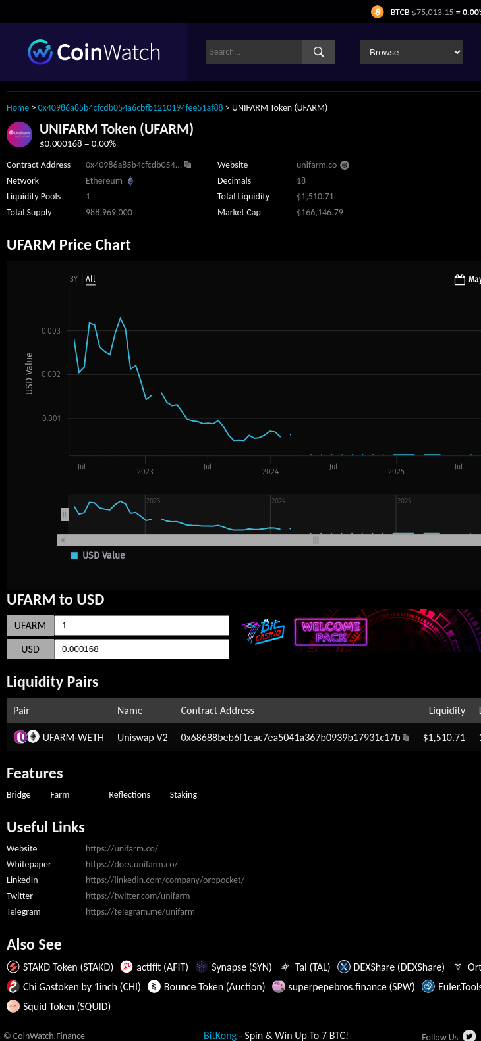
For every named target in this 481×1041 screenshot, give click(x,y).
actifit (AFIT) (162, 967)
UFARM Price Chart (69, 244)
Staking (183, 794)
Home (18, 107)
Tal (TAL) (313, 967)
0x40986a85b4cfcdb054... (134, 164)
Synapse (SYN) (242, 967)
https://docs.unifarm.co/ (132, 864)
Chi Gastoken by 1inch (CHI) (82, 986)
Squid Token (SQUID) (67, 1006)
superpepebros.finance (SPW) (352, 986)
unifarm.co (317, 164)
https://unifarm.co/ (122, 848)
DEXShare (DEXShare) (399, 967)
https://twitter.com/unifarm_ (140, 895)
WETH (91, 737)
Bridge (19, 794)
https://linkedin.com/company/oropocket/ (165, 880)
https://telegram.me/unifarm (140, 911)
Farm (60, 794)
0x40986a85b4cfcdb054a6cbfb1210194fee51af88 (130, 107)
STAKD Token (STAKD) (68, 967)
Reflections (129, 794)
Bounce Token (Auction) (215, 986)
